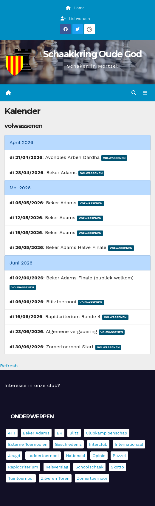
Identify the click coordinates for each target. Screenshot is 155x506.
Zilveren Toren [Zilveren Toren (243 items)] (55, 478)
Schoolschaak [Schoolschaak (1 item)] (89, 467)
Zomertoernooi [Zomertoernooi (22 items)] (92, 478)
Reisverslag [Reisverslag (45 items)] (57, 467)
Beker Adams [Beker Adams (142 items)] (36, 433)
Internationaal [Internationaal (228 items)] (129, 444)
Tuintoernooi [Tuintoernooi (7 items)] (21, 478)
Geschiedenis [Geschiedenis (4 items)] (68, 444)
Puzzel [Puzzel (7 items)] (119, 455)
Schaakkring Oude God (92, 54)
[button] (133, 93)
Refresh (9, 366)
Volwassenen (114, 158)
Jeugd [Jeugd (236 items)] (14, 455)
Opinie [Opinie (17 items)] (98, 455)
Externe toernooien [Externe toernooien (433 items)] (27, 444)
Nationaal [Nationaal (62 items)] (75, 455)
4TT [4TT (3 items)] (12, 433)
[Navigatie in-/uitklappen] (145, 93)
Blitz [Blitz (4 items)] (74, 433)
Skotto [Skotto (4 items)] (117, 467)
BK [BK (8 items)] (59, 433)
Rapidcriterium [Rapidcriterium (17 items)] (23, 467)
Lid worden (75, 18)
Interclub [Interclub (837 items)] (98, 444)
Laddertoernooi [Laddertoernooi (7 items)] (42, 455)
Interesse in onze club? (32, 385)
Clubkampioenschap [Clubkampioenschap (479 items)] (106, 433)
